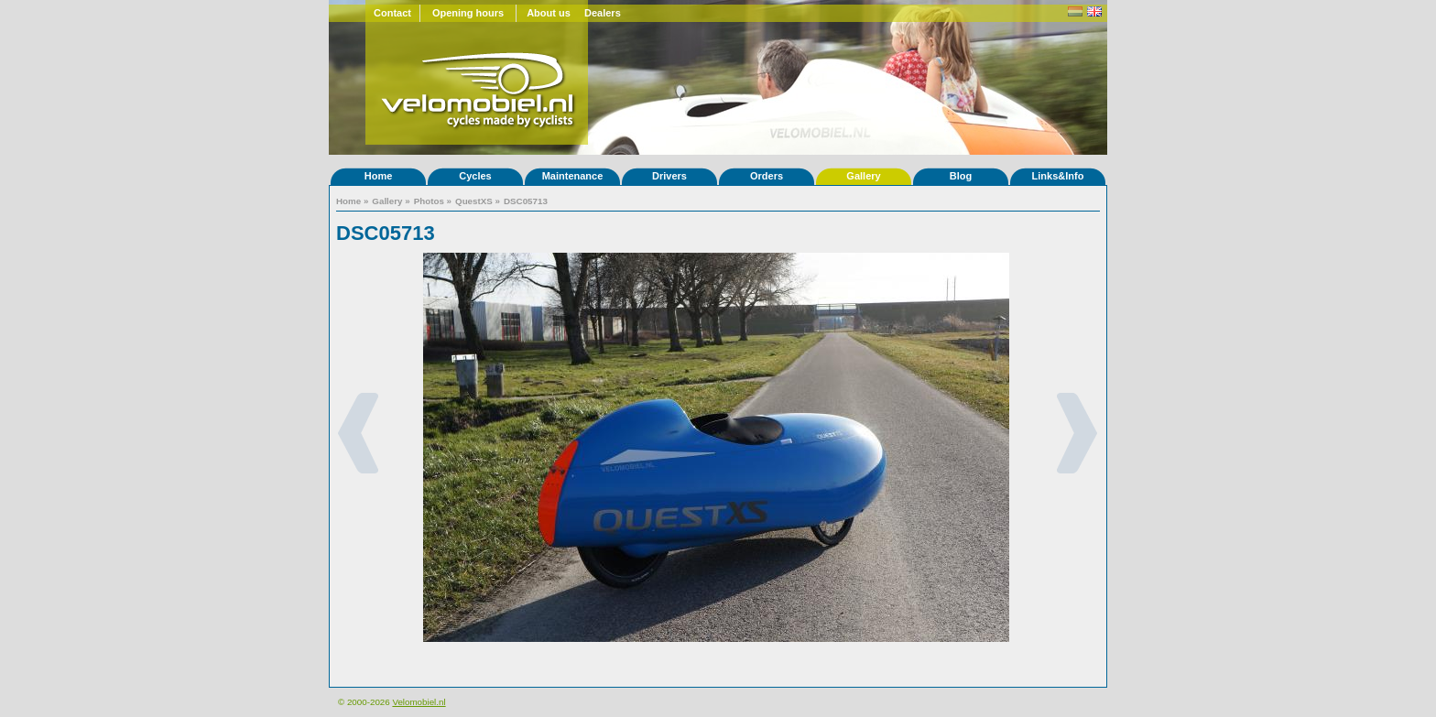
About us (549, 12)
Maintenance (573, 175)
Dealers (602, 12)
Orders (766, 175)
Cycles (475, 175)
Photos (429, 201)
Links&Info (1058, 175)
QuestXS (474, 201)
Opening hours (468, 12)
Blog (961, 175)
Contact (392, 12)
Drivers (669, 175)
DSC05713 (526, 201)
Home (378, 175)
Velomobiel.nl (418, 702)
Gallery (863, 175)
